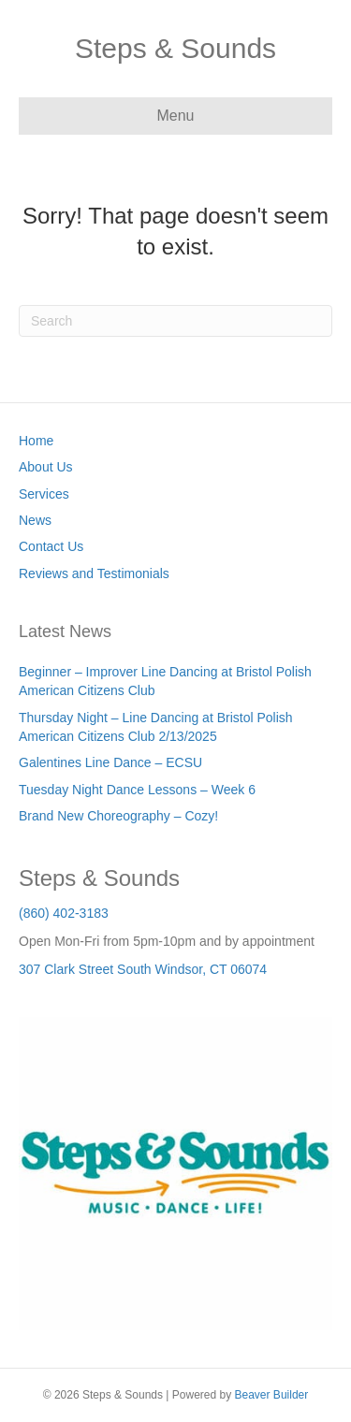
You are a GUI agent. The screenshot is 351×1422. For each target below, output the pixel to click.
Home (36, 440)
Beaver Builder (272, 1394)
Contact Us (51, 546)
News (35, 520)
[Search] (175, 321)
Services (44, 493)
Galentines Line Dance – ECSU (110, 762)
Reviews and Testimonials (94, 573)
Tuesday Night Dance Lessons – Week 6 (137, 789)
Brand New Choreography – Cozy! (118, 815)
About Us (46, 466)
